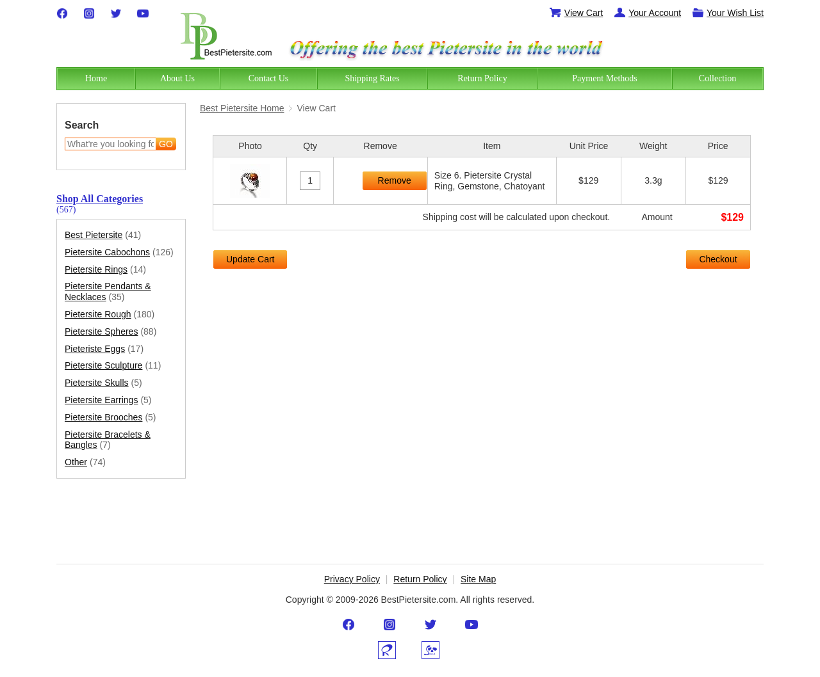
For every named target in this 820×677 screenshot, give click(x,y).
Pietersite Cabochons (119, 252)
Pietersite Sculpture (113, 365)
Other (85, 462)
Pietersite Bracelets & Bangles (108, 440)
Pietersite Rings (105, 269)
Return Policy (420, 579)
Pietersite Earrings (108, 400)
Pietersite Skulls (103, 383)
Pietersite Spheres (110, 331)
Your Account (647, 13)
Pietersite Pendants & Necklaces (108, 292)
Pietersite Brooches (110, 417)
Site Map (478, 579)
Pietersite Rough (109, 314)
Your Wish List (727, 13)
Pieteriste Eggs (104, 349)
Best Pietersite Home (242, 108)
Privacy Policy (352, 579)
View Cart (576, 13)
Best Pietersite (103, 235)
